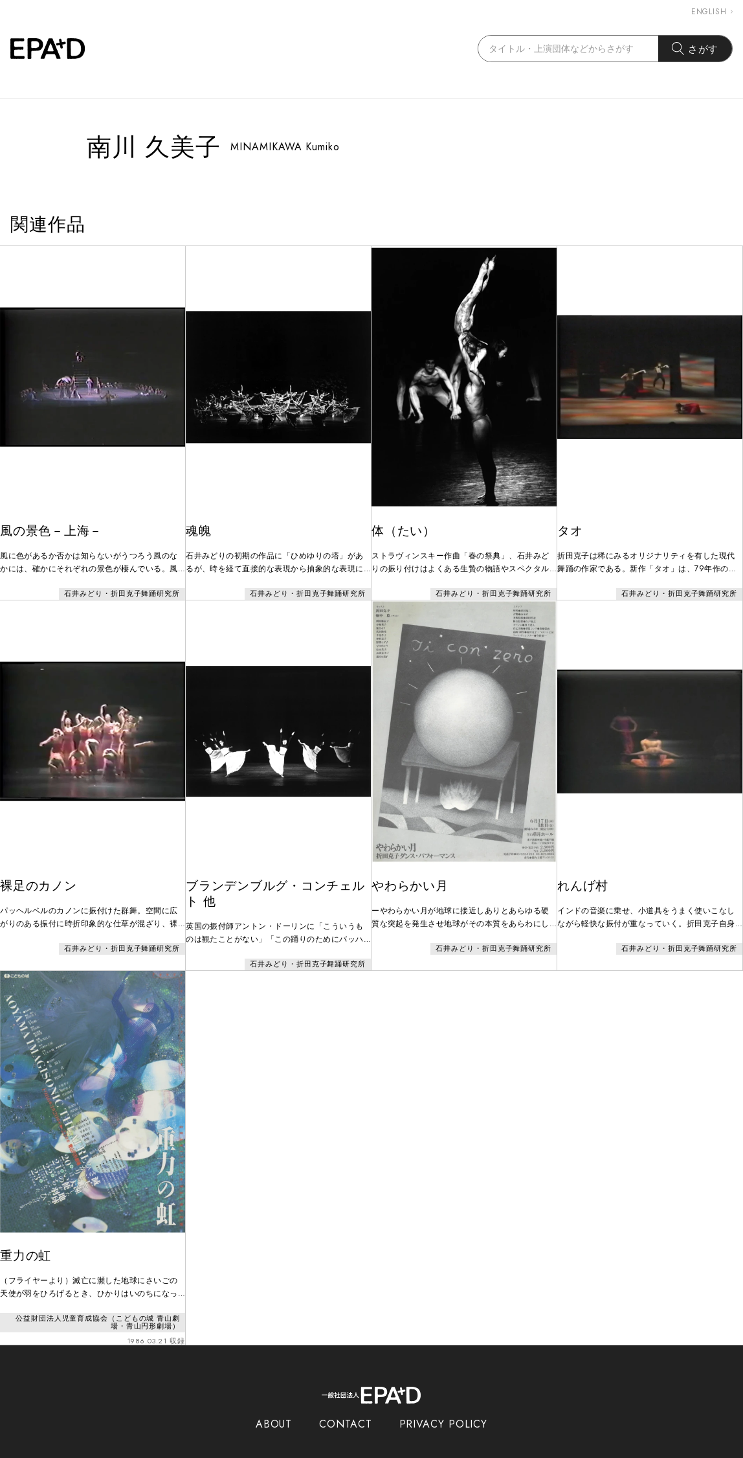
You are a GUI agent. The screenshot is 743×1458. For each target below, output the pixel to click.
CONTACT (345, 1398)
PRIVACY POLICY (443, 1398)
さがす (695, 48)
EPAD (359, 1450)
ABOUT (274, 1398)
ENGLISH (712, 12)
